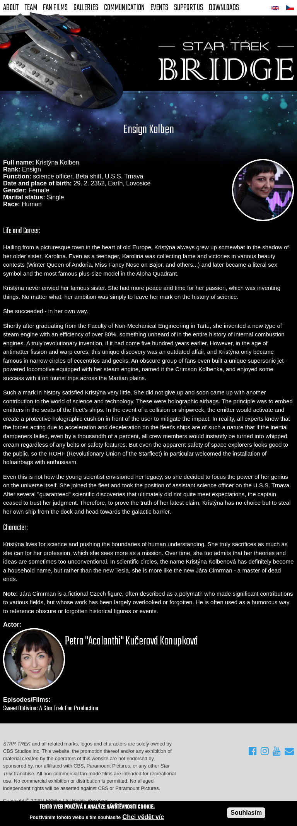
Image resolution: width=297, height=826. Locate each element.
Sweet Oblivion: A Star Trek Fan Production (50, 708)
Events (159, 7)
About (11, 7)
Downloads (224, 7)
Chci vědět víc (143, 817)
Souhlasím (246, 812)
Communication (124, 7)
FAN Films (55, 7)
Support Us (188, 7)
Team (30, 7)
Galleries (85, 7)
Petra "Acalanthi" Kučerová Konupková (131, 641)
